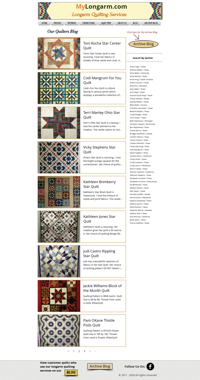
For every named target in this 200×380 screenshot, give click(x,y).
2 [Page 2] (79, 351)
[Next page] (95, 351)
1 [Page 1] (73, 351)
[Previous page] (68, 351)
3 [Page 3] (84, 351)
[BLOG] (71, 372)
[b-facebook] (150, 366)
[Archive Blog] (143, 44)
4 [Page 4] (89, 351)
